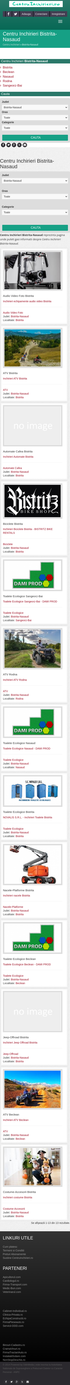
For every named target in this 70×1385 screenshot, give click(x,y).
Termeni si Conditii (13, 1250)
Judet (5, 101)
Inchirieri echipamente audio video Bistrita (27, 301)
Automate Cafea (12, 468)
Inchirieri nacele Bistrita (16, 895)
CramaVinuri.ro (11, 1348)
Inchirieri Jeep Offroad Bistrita (20, 1042)
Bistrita (6, 67)
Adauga (26, 13)
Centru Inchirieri (11, 44)
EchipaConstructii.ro (14, 1318)
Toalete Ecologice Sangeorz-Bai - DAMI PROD (30, 601)
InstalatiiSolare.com (14, 1356)
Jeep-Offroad (10, 1053)
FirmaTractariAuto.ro (15, 1352)
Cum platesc (10, 1246)
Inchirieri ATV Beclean (16, 1119)
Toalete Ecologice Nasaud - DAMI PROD (26, 748)
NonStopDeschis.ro (14, 1359)
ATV (5, 389)
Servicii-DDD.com (13, 1325)
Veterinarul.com (12, 1291)
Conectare (41, 13)
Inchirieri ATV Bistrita (15, 378)
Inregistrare (58, 13)
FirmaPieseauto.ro (13, 1322)
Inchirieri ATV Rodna (15, 679)
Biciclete (8, 544)
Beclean (7, 72)
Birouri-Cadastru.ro (14, 1344)
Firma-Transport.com (15, 1284)
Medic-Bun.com (12, 1288)
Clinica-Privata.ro (13, 1314)
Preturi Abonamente (14, 1254)
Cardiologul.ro (11, 1280)
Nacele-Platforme (13, 906)
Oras (5, 112)
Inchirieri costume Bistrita (17, 1197)
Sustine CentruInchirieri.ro (18, 1257)
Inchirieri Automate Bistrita (18, 456)
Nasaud (7, 76)
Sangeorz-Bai (11, 85)
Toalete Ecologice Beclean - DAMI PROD (27, 964)
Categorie (8, 122)
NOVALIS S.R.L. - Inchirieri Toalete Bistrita (27, 817)
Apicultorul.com (12, 1277)
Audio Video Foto (13, 312)
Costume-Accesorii (14, 1208)
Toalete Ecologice (13, 612)
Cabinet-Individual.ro (15, 1310)
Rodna (6, 81)
